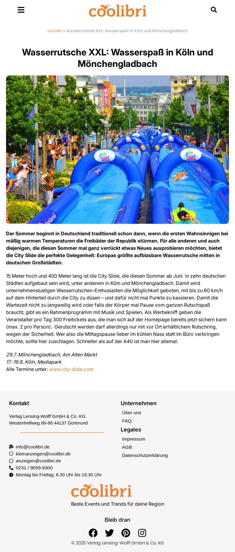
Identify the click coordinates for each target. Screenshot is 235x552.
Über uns (131, 412)
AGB (127, 446)
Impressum (133, 438)
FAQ (126, 420)
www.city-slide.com (71, 369)
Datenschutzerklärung (144, 454)
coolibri (54, 30)
